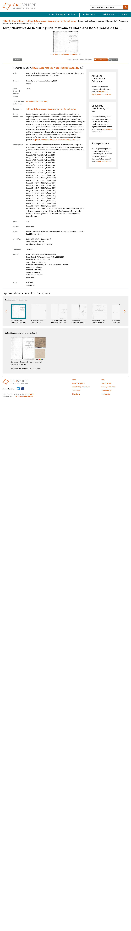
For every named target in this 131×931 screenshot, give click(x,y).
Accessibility (106, 390)
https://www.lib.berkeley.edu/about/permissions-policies (54, 139)
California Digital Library (24, 396)
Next (124, 311)
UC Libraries (29, 394)
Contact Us (105, 394)
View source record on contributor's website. (55, 68)
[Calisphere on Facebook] (22, 389)
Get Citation (17, 60)
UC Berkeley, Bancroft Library (14, 21)
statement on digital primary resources (101, 93)
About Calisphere (78, 383)
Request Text (113, 60)
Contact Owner (100, 60)
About (125, 14)
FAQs (103, 380)
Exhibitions (108, 14)
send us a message (104, 161)
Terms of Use (106, 383)
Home (74, 380)
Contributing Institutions (62, 14)
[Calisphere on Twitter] (18, 389)
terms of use (107, 129)
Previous (6, 311)
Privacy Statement (108, 387)
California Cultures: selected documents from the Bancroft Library (51, 21)
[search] (125, 7)
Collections (89, 14)
